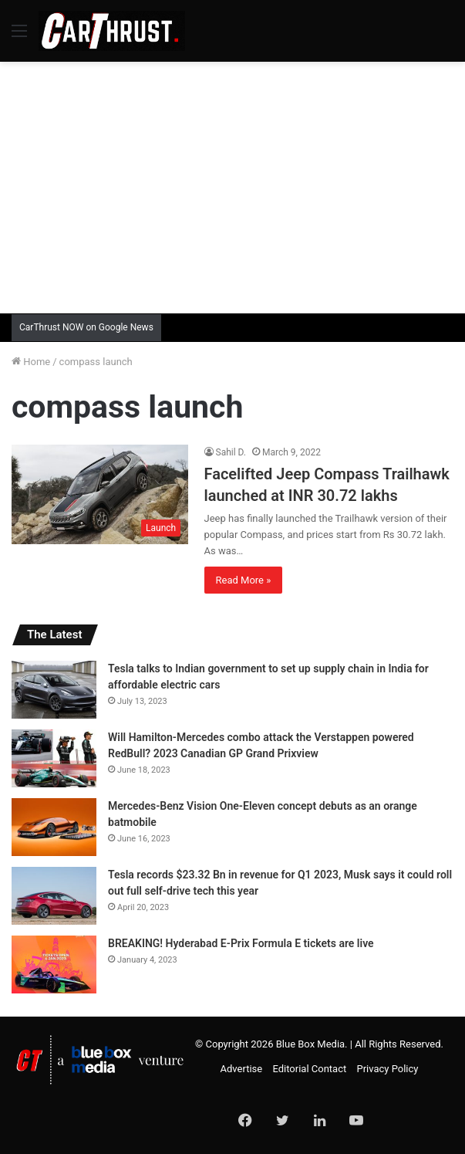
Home (31, 361)
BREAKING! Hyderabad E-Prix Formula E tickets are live (241, 943)
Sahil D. (231, 452)
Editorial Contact (309, 1068)
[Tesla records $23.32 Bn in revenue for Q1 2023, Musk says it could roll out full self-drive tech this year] (54, 896)
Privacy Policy (387, 1068)
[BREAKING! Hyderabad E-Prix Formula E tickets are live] (54, 964)
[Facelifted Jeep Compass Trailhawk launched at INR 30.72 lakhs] (100, 494)
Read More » (243, 580)
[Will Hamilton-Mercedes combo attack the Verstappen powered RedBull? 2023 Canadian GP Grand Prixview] (54, 758)
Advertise (242, 1068)
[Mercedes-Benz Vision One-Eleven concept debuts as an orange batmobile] (54, 827)
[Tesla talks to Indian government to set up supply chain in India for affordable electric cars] (54, 690)
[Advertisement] (238, 185)
